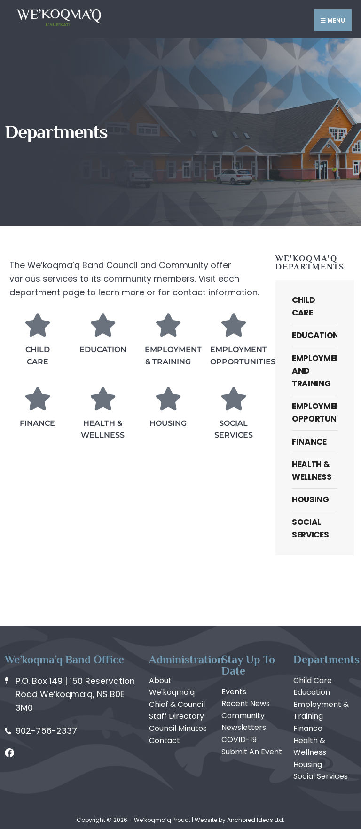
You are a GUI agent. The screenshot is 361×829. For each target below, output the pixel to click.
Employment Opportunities (314, 412)
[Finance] (37, 398)
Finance (37, 423)
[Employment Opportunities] (233, 325)
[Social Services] (233, 398)
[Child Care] (37, 325)
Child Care (303, 306)
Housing (168, 423)
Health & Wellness (311, 471)
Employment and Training (314, 371)
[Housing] (168, 398)
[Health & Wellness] (103, 398)
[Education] (103, 325)
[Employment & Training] (168, 325)
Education (102, 349)
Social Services (310, 528)
